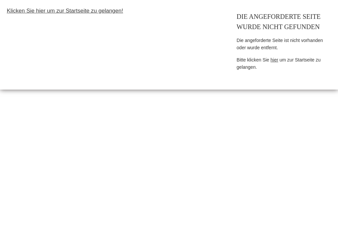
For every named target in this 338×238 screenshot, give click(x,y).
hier (274, 59)
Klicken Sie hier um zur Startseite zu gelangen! (65, 11)
